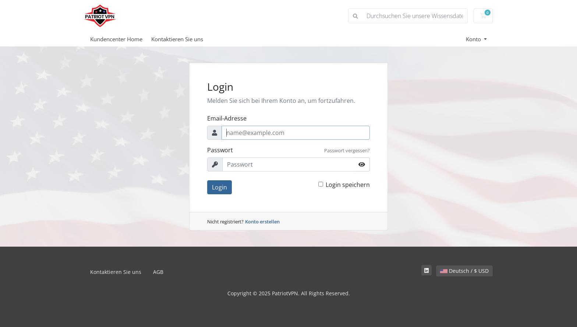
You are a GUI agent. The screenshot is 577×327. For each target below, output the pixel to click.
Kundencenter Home (116, 39)
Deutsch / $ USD (464, 270)
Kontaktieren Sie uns (177, 39)
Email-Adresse (227, 118)
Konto (474, 39)
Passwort (220, 150)
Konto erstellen (262, 221)
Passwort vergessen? (347, 150)
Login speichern (348, 185)
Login (219, 187)
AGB (158, 271)
